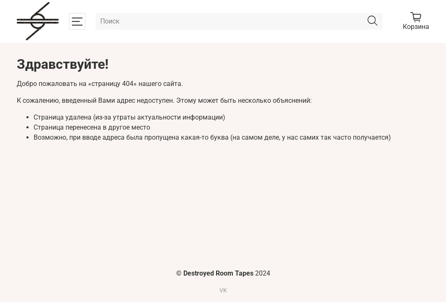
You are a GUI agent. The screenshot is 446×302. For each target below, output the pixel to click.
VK (223, 290)
